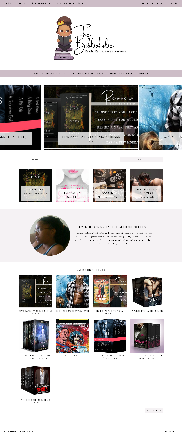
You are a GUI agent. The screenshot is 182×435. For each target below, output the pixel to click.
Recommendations (69, 3)
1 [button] (82, 147)
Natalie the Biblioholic (50, 74)
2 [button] (85, 147)
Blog (21, 3)
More (142, 74)
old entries (154, 411)
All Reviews (40, 3)
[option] (91, 117)
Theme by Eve (172, 431)
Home (8, 3)
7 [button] (99, 147)
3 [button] (88, 147)
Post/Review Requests (88, 74)
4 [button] (91, 147)
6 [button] (96, 147)
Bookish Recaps (120, 74)
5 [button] (93, 147)
